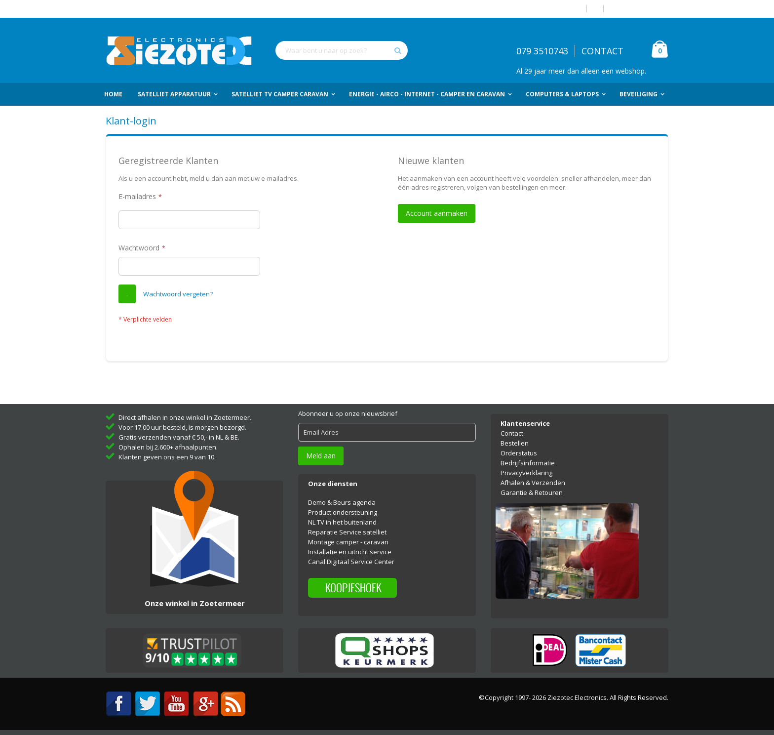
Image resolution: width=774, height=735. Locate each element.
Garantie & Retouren (532, 492)
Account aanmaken (639, 8)
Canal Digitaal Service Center (351, 561)
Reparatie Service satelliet (347, 532)
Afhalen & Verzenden (533, 482)
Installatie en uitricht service (349, 551)
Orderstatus (519, 453)
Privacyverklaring (526, 472)
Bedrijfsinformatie (528, 462)
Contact (512, 433)
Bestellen (515, 443)
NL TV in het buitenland (342, 522)
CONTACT (602, 51)
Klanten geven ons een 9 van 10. (167, 456)
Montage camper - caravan (348, 541)
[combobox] (341, 50)
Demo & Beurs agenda (342, 502)
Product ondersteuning (342, 512)
